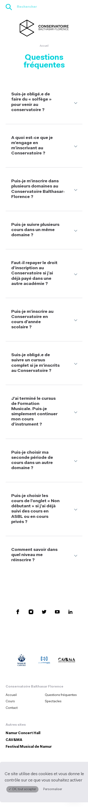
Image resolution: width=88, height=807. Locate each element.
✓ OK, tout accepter (22, 789)
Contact (12, 708)
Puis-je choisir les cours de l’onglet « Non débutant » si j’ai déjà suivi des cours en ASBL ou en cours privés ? (35, 509)
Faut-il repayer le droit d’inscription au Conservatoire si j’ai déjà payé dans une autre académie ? (34, 273)
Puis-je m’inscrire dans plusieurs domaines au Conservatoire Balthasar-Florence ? (38, 189)
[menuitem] (23, 695)
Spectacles (53, 701)
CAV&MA (14, 740)
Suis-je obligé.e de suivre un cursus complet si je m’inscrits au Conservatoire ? (35, 363)
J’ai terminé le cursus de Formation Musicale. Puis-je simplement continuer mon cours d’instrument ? (34, 411)
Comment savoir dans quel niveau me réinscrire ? (34, 555)
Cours (10, 701)
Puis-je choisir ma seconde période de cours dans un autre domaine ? (32, 460)
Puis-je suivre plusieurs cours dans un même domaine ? (35, 230)
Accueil (44, 46)
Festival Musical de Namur (29, 747)
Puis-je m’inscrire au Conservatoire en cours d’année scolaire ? (32, 319)
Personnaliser (52, 789)
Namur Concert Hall (23, 733)
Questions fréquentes (61, 695)
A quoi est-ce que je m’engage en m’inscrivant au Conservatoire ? (32, 146)
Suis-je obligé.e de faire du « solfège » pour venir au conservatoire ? (31, 102)
